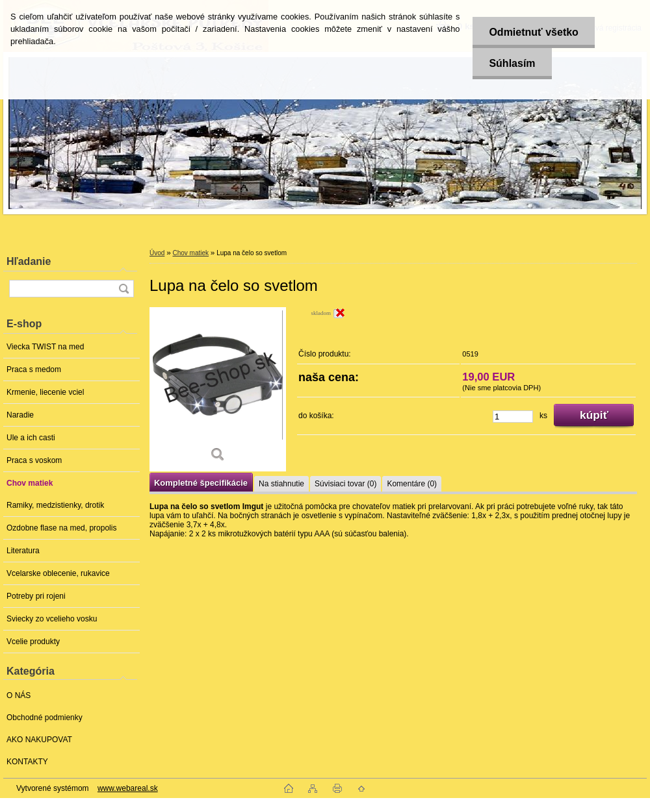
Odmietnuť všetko (533, 32)
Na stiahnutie (281, 483)
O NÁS (18, 695)
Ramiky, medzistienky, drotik (55, 505)
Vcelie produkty (33, 641)
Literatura (23, 550)
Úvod (157, 252)
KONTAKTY (27, 761)
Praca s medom (33, 369)
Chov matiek (29, 483)
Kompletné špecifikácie (201, 483)
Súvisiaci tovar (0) (345, 483)
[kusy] (513, 416)
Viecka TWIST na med (45, 346)
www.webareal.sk (128, 788)
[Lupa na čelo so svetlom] (217, 389)
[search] (123, 289)
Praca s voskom (34, 460)
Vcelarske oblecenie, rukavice (58, 573)
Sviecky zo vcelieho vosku (51, 618)
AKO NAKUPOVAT (39, 739)
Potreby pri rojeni (36, 596)
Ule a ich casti (30, 437)
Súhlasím (512, 63)
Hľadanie (28, 261)
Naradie (20, 414)
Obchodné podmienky (44, 717)
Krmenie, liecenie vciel (45, 392)
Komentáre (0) (412, 483)
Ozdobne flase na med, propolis (61, 527)
